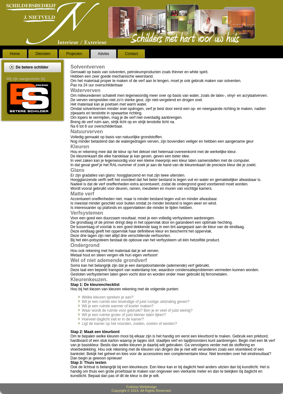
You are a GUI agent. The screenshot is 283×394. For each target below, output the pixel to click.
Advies (103, 54)
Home (15, 54)
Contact (131, 54)
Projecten (74, 54)
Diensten (43, 54)
